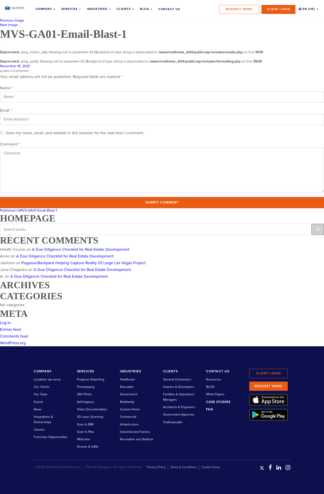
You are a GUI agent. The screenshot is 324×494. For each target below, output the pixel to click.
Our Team (40, 394)
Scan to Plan (85, 432)
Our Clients (42, 387)
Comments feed (14, 336)
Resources (213, 379)
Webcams (83, 439)
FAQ (209, 409)
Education (127, 387)
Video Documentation (92, 409)
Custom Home (130, 409)
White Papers (215, 394)
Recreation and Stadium (136, 439)
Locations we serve (47, 379)
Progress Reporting (90, 379)
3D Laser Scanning (90, 417)
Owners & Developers (178, 387)
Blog (144, 9)
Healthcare (127, 379)
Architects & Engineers (179, 407)
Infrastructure (129, 424)
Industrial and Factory (135, 432)
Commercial (128, 417)
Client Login (278, 9)
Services (69, 9)
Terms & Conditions (183, 467)
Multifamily (127, 402)
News (38, 409)
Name (6, 87)
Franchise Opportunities (51, 437)
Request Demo (239, 9)
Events (38, 402)
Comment (10, 144)
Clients (124, 9)
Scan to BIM (85, 424)
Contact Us (169, 9)
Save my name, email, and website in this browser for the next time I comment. (75, 132)
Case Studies (218, 402)
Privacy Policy (156, 467)
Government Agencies (178, 414)
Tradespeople (172, 422)
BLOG (210, 387)
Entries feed (10, 329)
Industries (97, 9)
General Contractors (177, 379)
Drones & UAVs (88, 447)
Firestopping (85, 387)
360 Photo (84, 394)
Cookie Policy (210, 467)
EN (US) (307, 9)
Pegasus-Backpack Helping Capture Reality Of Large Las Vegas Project (83, 262)
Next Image (9, 25)
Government (128, 394)
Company (44, 9)
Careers (39, 429)
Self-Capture (85, 402)
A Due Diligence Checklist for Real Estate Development (80, 249)
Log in (5, 322)
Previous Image (12, 20)
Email (6, 110)
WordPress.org (13, 342)
